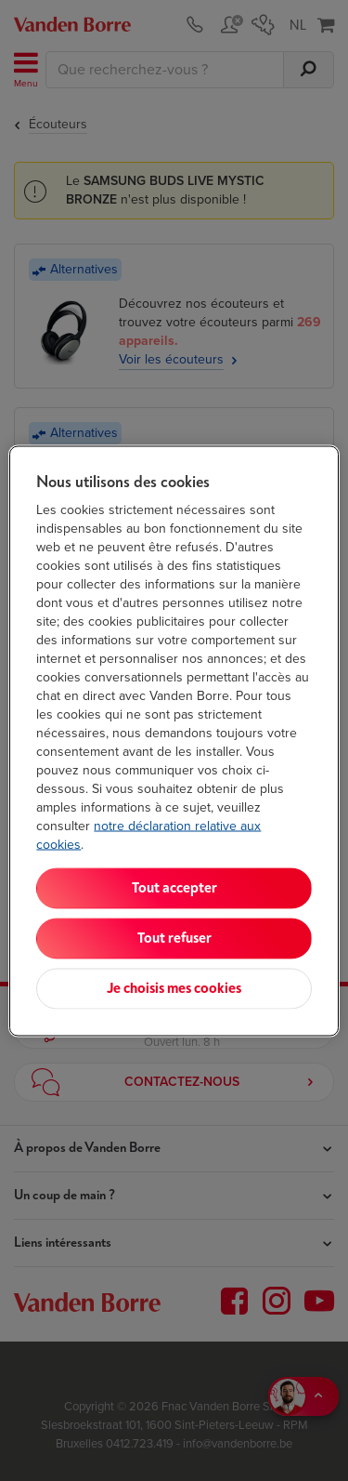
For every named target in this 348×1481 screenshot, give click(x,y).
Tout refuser (174, 937)
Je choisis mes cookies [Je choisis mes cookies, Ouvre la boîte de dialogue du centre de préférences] (174, 988)
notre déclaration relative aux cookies (148, 834)
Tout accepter (174, 887)
